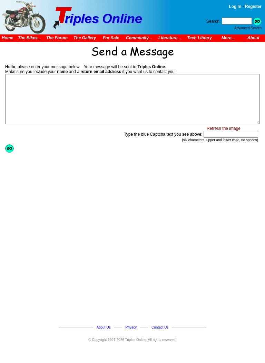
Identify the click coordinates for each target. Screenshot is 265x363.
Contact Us (159, 327)
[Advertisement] (79, 236)
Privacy (131, 327)
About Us (104, 327)
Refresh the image (224, 128)
